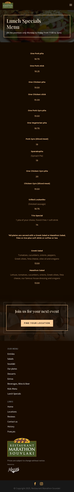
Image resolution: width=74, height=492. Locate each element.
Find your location (37, 323)
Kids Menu (12, 388)
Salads (10, 358)
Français (11, 431)
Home (10, 406)
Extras (10, 378)
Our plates (12, 368)
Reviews (11, 416)
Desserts (11, 373)
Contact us (12, 421)
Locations (12, 411)
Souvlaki (11, 363)
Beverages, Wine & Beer (18, 383)
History (10, 426)
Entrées (11, 353)
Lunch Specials (14, 393)
